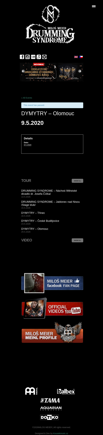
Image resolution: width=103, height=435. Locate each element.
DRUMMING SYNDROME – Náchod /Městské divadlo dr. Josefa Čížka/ (49, 192)
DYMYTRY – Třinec (33, 212)
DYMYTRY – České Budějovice (40, 220)
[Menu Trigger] (94, 6)
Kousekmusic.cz (60, 433)
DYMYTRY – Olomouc (34, 228)
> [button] (79, 71)
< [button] (23, 71)
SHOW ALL (77, 181)
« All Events (26, 98)
